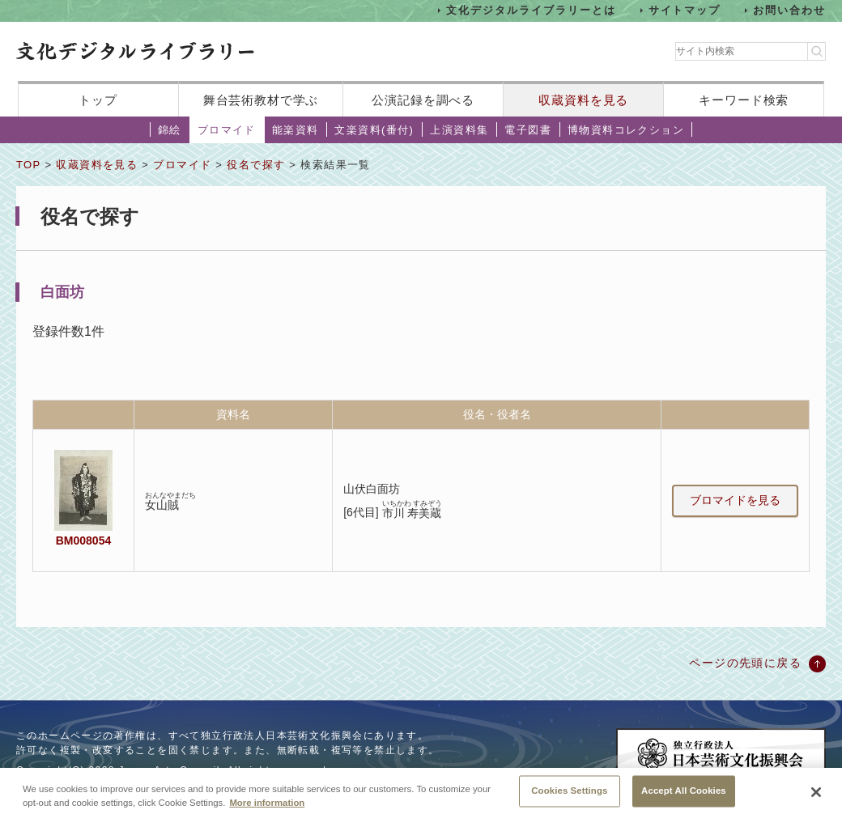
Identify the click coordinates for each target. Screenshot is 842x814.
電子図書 (527, 130)
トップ (98, 100)
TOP (28, 165)
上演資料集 (459, 130)
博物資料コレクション (626, 130)
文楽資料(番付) (374, 130)
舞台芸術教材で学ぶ (261, 100)
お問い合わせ (789, 10)
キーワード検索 (744, 100)
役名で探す (256, 165)
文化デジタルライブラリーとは (530, 10)
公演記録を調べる (423, 100)
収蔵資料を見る (583, 100)
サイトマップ (685, 10)
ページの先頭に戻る (745, 662)
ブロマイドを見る (735, 500)
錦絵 (169, 130)
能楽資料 (295, 130)
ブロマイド (227, 130)
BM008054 (83, 540)
